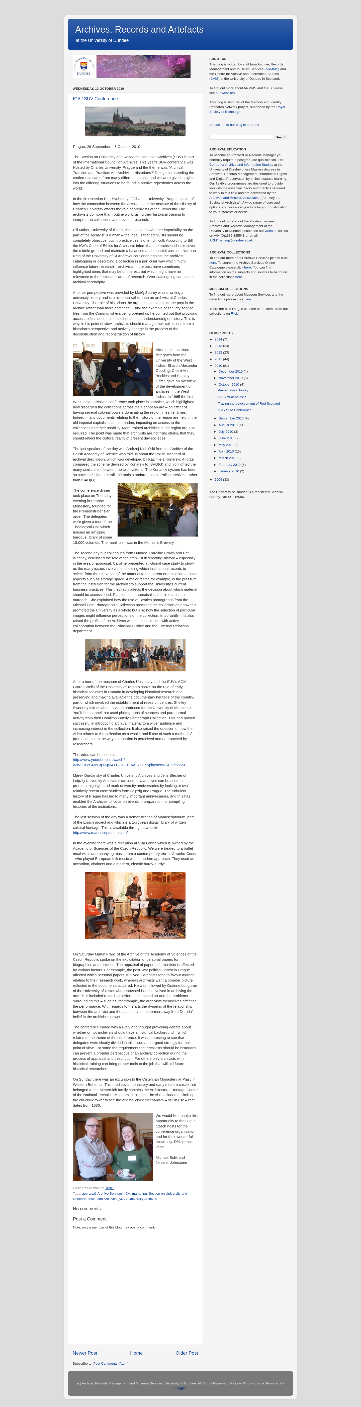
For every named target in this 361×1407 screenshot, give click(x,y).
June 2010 (227, 438)
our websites (225, 93)
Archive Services (110, 1193)
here (212, 263)
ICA (127, 1193)
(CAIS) (214, 78)
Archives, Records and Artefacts (139, 29)
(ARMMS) (271, 69)
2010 (219, 366)
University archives (143, 1199)
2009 (219, 479)
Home (136, 1353)
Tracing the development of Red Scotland (249, 403)
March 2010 (228, 458)
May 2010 (226, 445)
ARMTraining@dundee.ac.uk (231, 240)
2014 (219, 339)
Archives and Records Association (234, 198)
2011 (219, 359)
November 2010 (231, 378)
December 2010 (231, 371)
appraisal (89, 1193)
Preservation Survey (233, 390)
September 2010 (232, 418)
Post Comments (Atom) (111, 1363)
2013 (219, 346)
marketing (139, 1193)
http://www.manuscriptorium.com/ (100, 833)
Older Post (187, 1353)
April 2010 (227, 451)
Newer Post (85, 1353)
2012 (219, 352)
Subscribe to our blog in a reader (234, 125)
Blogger (180, 1388)
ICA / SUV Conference (95, 98)
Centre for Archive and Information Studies (241, 164)
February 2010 (230, 465)
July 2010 (226, 431)
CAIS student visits (232, 397)
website (270, 231)
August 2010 (229, 425)
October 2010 (229, 384)
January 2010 (229, 471)
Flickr (235, 313)
